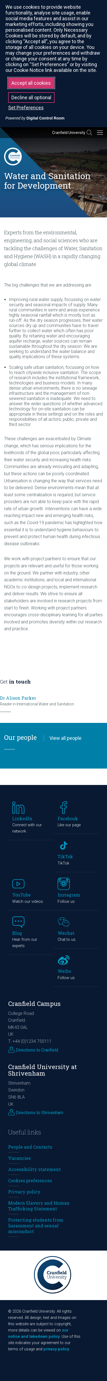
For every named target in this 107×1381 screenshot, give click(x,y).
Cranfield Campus (34, 1004)
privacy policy (56, 1349)
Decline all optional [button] (31, 97)
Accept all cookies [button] (31, 83)
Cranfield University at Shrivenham (42, 1070)
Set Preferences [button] (26, 107)
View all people (65, 738)
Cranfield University (68, 132)
